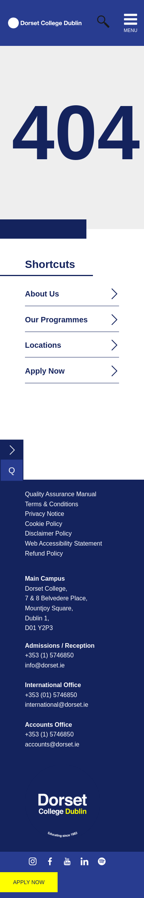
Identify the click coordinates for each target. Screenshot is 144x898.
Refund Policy (44, 553)
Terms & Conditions (51, 504)
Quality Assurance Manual (60, 494)
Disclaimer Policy (48, 533)
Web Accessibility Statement (63, 543)
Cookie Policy (43, 524)
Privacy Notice (44, 513)
